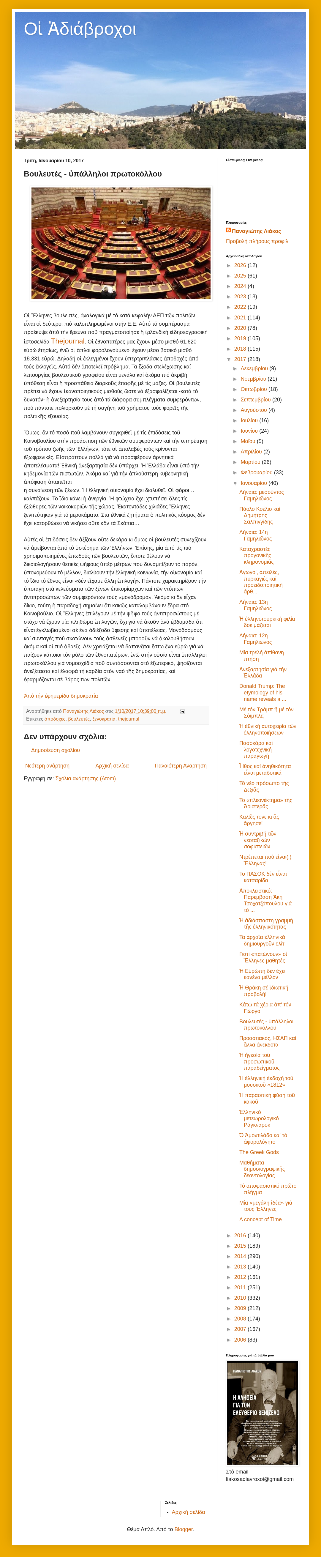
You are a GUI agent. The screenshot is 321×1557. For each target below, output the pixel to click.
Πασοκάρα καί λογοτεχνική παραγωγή (256, 749)
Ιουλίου (250, 420)
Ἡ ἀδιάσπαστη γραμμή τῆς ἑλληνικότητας (266, 924)
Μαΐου (249, 441)
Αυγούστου (254, 410)
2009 (241, 1308)
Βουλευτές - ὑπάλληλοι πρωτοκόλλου (266, 1025)
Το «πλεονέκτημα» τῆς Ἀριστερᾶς (265, 803)
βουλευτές (79, 718)
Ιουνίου (250, 431)
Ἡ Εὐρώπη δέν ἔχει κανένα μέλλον (262, 974)
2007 (241, 1329)
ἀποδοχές (55, 718)
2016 (241, 1235)
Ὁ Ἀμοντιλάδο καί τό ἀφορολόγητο (263, 1138)
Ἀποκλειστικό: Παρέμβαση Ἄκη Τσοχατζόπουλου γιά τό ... (265, 900)
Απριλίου (252, 452)
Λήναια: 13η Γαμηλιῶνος (255, 605)
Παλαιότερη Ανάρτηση (181, 766)
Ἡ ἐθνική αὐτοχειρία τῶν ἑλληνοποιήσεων (267, 729)
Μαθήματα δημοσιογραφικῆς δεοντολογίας (262, 1169)
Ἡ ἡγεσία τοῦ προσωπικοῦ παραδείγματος (259, 1061)
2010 (241, 1298)
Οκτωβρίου (254, 389)
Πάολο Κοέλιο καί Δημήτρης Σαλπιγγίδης (259, 515)
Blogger (184, 1529)
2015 (241, 1246)
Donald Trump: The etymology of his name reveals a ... (262, 692)
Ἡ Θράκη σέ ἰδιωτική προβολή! (263, 991)
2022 (241, 307)
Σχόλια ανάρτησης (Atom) (85, 778)
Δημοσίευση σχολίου (55, 750)
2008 (241, 1319)
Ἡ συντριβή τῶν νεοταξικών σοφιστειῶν (257, 840)
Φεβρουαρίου (257, 472)
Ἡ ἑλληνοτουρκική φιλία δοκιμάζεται (267, 622)
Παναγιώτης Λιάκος (256, 231)
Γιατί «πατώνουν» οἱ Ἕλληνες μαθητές (263, 957)
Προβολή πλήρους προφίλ (257, 241)
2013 (241, 1267)
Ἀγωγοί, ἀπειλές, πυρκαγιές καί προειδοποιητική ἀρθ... (261, 582)
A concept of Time (260, 1219)
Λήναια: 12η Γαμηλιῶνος (255, 639)
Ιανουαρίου (254, 483)
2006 (241, 1340)
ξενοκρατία (104, 718)
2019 (241, 338)
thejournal (128, 718)
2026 (241, 265)
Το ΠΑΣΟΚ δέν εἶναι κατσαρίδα (263, 877)
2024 (241, 286)
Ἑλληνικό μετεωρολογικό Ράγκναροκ (259, 1118)
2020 (241, 328)
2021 (241, 318)
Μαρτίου (251, 462)
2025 (241, 276)
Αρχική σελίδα (112, 766)
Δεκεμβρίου (255, 368)
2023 (241, 297)
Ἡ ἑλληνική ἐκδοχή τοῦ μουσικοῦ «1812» (266, 1081)
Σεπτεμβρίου (256, 400)
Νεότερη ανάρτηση (47, 766)
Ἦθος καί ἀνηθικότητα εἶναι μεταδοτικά (265, 769)
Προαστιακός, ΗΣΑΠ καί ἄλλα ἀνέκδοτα (267, 1041)
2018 (241, 349)
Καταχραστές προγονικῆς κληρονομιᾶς (256, 555)
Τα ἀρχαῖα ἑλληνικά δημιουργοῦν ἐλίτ (262, 940)
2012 (241, 1277)
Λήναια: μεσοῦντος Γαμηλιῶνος (261, 495)
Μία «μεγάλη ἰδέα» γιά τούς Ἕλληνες (265, 1206)
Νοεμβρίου (254, 379)
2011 (241, 1287)
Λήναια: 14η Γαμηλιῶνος (255, 535)
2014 (241, 1256)
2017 (241, 359)
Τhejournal (68, 341)
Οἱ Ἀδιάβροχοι (80, 29)
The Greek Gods (259, 1152)
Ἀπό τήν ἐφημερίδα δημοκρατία (61, 696)
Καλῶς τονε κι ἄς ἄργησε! (259, 820)
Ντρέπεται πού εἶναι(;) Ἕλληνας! (265, 860)
